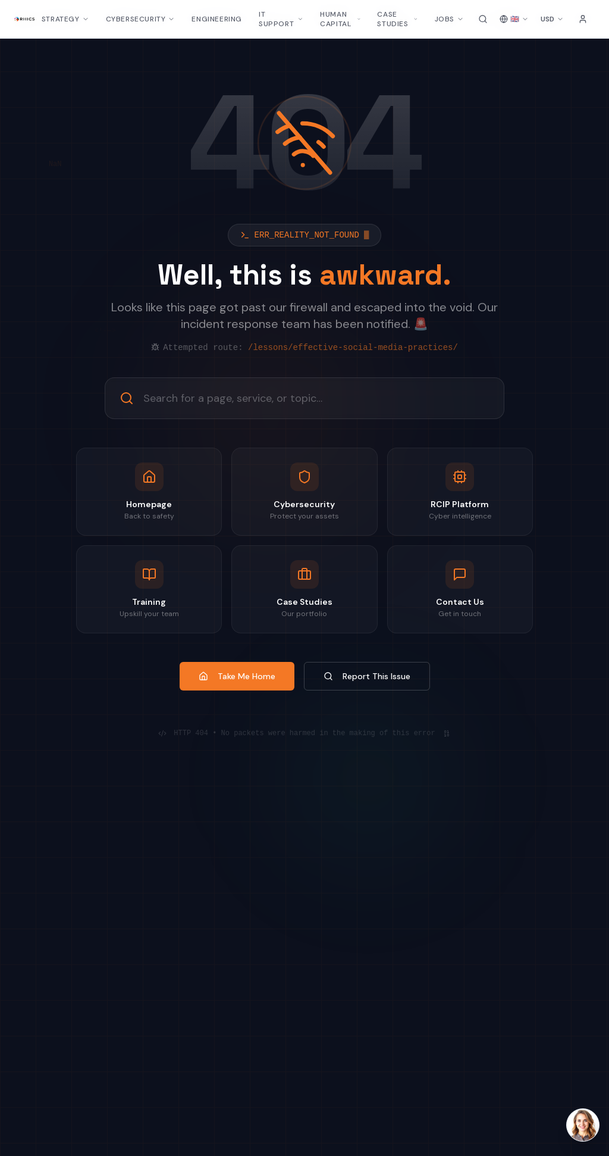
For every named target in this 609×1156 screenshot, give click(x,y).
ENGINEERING (217, 19)
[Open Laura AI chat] (582, 1125)
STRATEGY (65, 19)
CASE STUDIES (397, 19)
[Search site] (482, 19)
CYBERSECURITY (140, 19)
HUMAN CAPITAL (340, 19)
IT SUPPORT (281, 19)
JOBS (449, 19)
